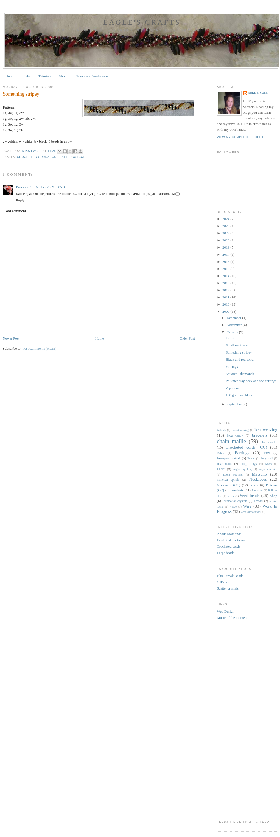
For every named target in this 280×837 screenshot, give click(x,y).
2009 (226, 311)
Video (233, 506)
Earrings (232, 367)
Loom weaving (233, 474)
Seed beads (250, 495)
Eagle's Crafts (142, 22)
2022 (226, 233)
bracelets (259, 435)
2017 (226, 254)
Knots (268, 463)
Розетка (22, 187)
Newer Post (11, 338)
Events (251, 458)
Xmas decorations (251, 511)
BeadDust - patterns (231, 540)
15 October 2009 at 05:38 (48, 187)
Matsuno (259, 474)
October (233, 332)
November (235, 325)
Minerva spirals (228, 480)
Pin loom (257, 490)
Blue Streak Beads (230, 576)
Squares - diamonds (240, 374)
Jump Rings (248, 464)
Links (26, 76)
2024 (226, 219)
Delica (220, 453)
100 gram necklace (239, 395)
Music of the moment (232, 618)
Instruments (224, 464)
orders (254, 485)
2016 (226, 262)
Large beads (225, 553)
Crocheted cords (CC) (37, 156)
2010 (226, 304)
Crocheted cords (228, 546)
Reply (20, 200)
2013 (226, 283)
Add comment (15, 211)
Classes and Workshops (91, 76)
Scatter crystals (228, 588)
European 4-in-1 (228, 458)
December (234, 318)
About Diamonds (229, 534)
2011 (226, 297)
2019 (226, 247)
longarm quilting (242, 469)
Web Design (225, 611)
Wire (247, 506)
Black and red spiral (240, 359)
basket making (240, 430)
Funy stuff (267, 458)
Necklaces (258, 479)
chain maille (231, 441)
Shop (62, 76)
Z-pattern (232, 388)
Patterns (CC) (72, 156)
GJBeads (223, 582)
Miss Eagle (258, 93)
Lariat (230, 338)
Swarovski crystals (235, 501)
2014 (226, 276)
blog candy (235, 435)
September (235, 404)
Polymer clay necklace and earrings (251, 381)
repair (231, 495)
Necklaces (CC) (228, 485)
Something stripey (239, 352)
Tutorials (44, 76)
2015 (226, 269)
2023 (226, 226)
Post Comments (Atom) (40, 348)
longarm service (267, 469)
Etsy (267, 453)
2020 (226, 240)
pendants (237, 490)
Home (9, 76)
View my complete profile (240, 137)
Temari (258, 501)
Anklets (221, 430)
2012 (226, 290)
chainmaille (269, 442)
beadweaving (266, 429)
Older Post (187, 338)
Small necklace (236, 345)
